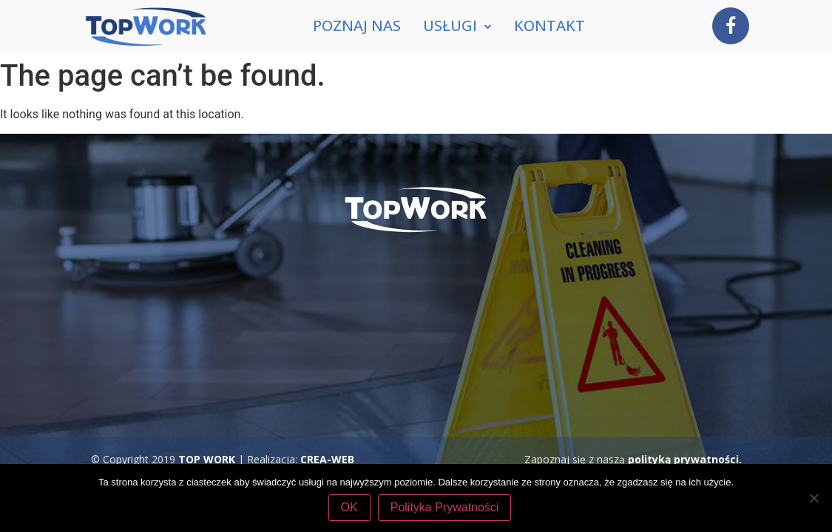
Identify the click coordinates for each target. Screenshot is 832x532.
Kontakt (549, 25)
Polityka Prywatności (444, 507)
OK (349, 507)
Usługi (457, 26)
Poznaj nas (357, 25)
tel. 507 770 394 (494, 373)
